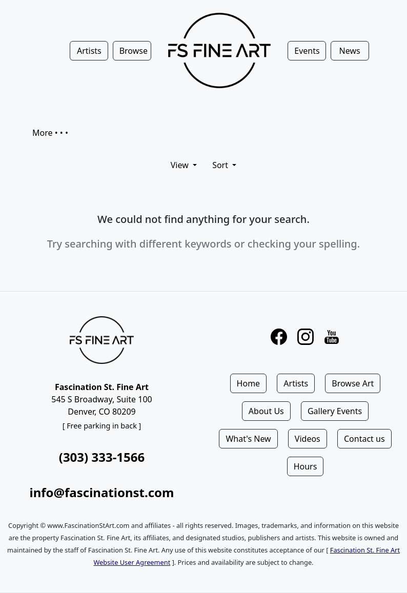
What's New (248, 438)
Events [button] (306, 50)
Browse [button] (133, 50)
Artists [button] (89, 50)
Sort (221, 165)
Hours (305, 466)
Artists (295, 383)
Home (248, 383)
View (181, 165)
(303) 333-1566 (102, 456)
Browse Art (353, 383)
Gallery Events (335, 411)
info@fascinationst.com (101, 492)
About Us (266, 411)
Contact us (364, 438)
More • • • (50, 132)
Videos (307, 438)
